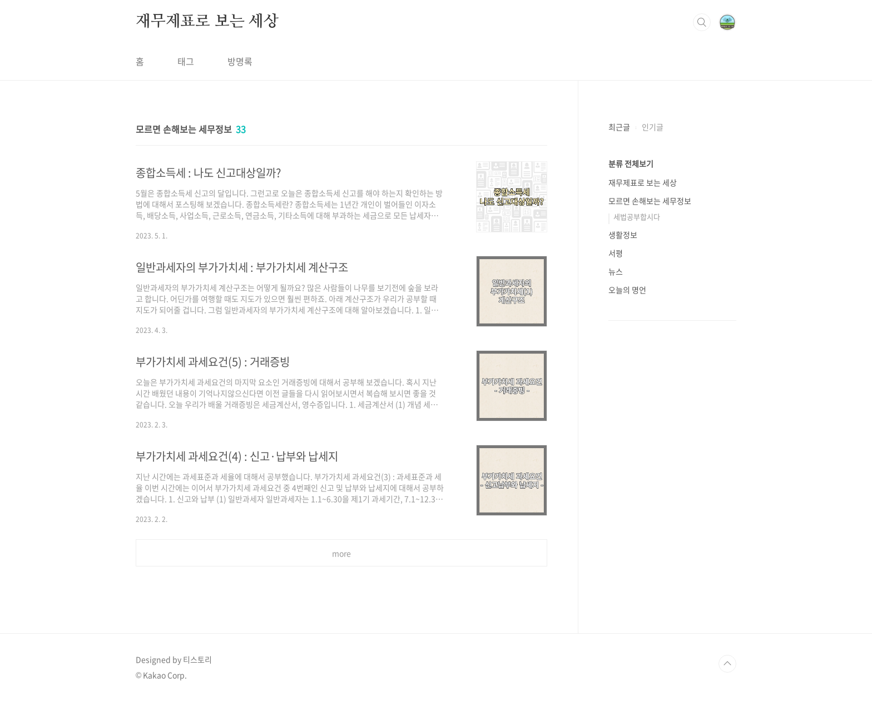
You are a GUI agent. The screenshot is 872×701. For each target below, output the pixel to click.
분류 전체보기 (630, 163)
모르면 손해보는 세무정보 (649, 200)
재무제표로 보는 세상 (207, 21)
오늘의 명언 (627, 289)
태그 (185, 61)
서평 (615, 252)
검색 (701, 22)
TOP (727, 664)
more (341, 553)
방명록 (239, 61)
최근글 (619, 126)
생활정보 (622, 234)
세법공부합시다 (636, 216)
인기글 (652, 126)
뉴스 (615, 271)
